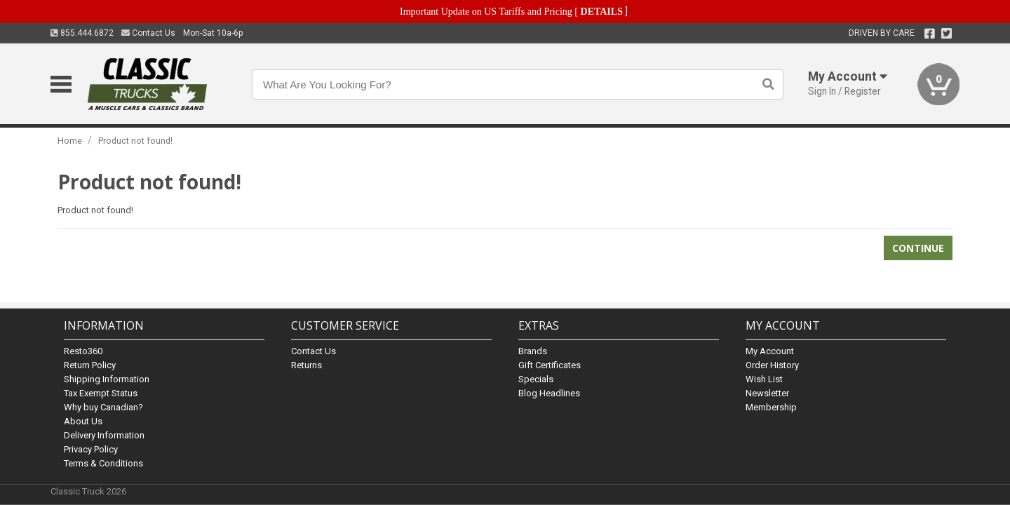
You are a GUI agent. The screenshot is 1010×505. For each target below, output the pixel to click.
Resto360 (83, 351)
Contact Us (148, 33)
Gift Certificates (549, 365)
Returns (306, 365)
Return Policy (90, 365)
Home (70, 140)
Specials (535, 379)
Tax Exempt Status (100, 393)
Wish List (764, 379)
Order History (772, 365)
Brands (532, 351)
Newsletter (767, 393)
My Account (770, 351)
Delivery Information (104, 435)
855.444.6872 (82, 33)
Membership (771, 407)
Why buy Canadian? (103, 407)
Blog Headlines (549, 393)
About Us (83, 421)
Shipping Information (106, 379)
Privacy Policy (91, 449)
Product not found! (135, 140)
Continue (918, 248)
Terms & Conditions (103, 463)
